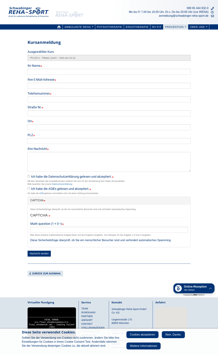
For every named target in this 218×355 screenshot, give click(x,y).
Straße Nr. (35, 107)
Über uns (198, 26)
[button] (194, 288)
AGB (41, 193)
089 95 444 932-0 (197, 8)
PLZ (30, 135)
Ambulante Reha (79, 26)
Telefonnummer (39, 93)
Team (84, 308)
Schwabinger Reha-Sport (29, 9)
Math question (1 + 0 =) (46, 223)
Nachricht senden (39, 253)
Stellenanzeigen (93, 327)
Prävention (175, 26)
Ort (30, 121)
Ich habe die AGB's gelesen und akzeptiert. (58, 189)
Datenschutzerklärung (62, 184)
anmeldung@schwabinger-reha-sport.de (183, 15)
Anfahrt (87, 320)
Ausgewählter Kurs (41, 52)
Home (59, 27)
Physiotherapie (109, 26)
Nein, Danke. (173, 334)
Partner (87, 316)
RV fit (156, 26)
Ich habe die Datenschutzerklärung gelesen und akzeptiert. (70, 176)
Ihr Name (34, 65)
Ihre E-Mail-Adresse (41, 79)
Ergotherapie (137, 26)
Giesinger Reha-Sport (72, 9)
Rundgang (88, 312)
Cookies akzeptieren (142, 334)
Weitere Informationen (143, 345)
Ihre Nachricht (37, 149)
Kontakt (87, 323)
